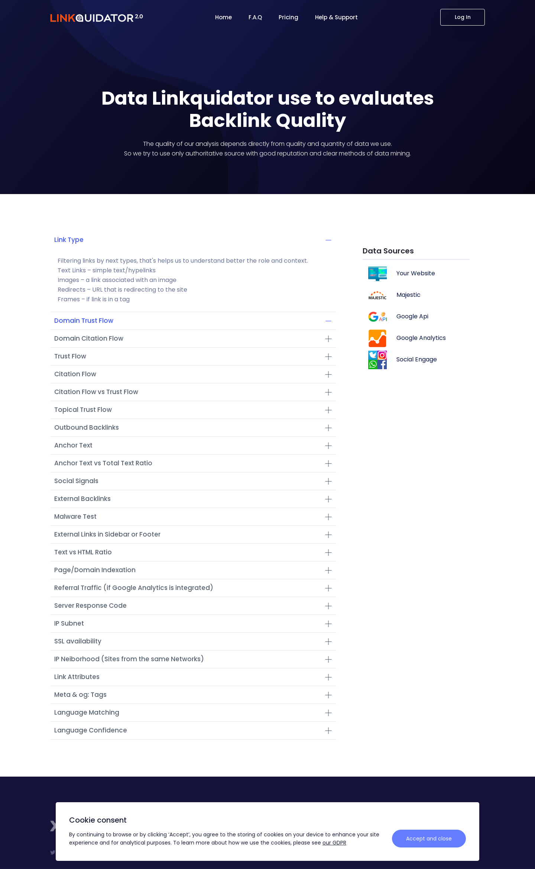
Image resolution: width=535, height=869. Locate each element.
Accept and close (429, 838)
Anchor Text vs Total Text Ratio (193, 463)
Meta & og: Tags (193, 694)
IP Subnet (193, 623)
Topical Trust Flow (193, 409)
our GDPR (334, 842)
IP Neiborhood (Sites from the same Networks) (193, 659)
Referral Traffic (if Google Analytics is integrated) (193, 587)
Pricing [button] (288, 17)
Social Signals (193, 480)
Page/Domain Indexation (193, 569)
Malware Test (193, 516)
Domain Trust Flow (193, 320)
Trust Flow (193, 356)
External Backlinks (193, 498)
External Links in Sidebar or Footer (193, 534)
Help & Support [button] (336, 17)
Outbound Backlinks (193, 427)
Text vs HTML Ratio (193, 552)
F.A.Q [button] (255, 17)
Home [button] (223, 17)
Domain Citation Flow (193, 338)
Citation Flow (193, 374)
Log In (463, 17)
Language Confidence (193, 730)
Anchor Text (193, 445)
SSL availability (193, 641)
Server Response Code (193, 605)
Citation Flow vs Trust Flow (193, 391)
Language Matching (193, 712)
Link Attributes (193, 676)
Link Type (193, 239)
